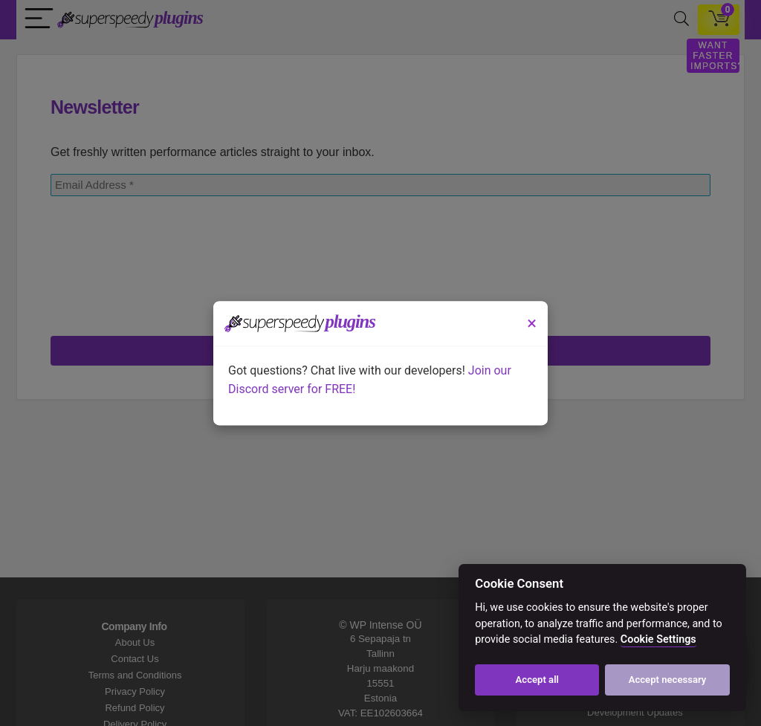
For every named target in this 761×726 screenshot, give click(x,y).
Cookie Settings (658, 639)
